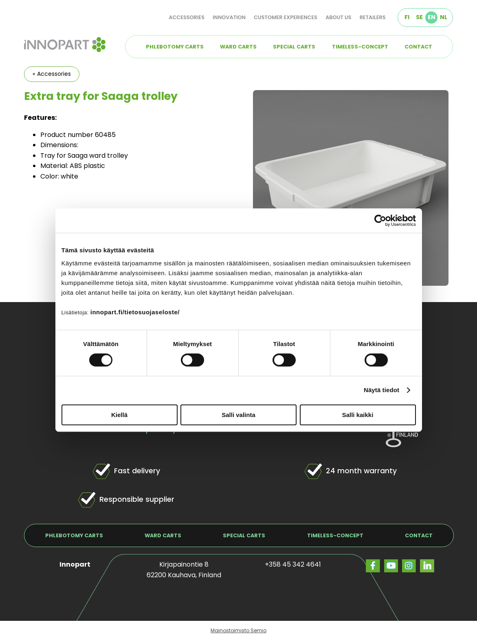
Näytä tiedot (381, 389)
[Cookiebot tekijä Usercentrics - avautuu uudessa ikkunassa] (380, 220)
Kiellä (119, 414)
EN (431, 17)
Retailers (373, 17)
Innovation (229, 17)
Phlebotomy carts (175, 46)
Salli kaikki (358, 414)
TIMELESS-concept (360, 46)
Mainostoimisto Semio (238, 630)
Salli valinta (238, 414)
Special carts (294, 46)
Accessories (186, 17)
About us (338, 17)
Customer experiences (285, 17)
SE (419, 17)
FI (406, 17)
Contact (418, 46)
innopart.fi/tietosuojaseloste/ (135, 312)
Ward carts (238, 46)
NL (443, 17)
